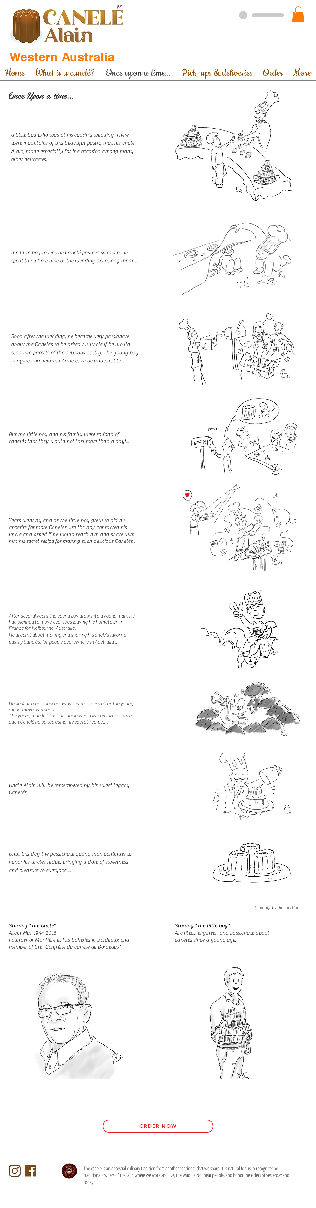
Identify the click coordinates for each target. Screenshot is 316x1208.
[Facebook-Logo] (30, 1171)
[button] (298, 14)
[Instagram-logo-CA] (14, 1171)
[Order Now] (158, 1126)
